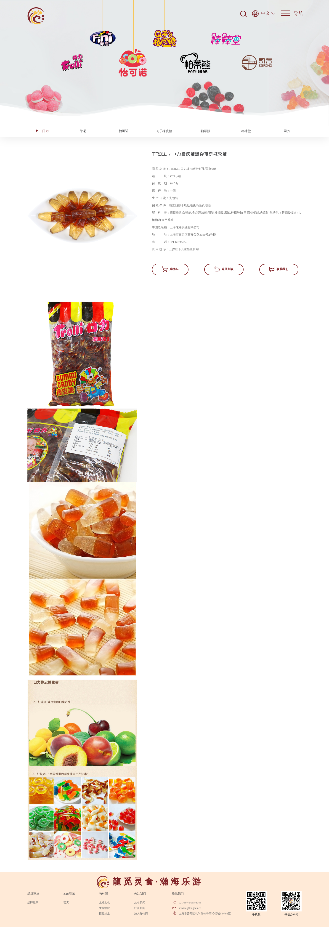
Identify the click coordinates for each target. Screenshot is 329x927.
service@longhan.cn (190, 908)
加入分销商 (141, 913)
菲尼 (83, 131)
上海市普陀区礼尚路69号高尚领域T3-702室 (205, 913)
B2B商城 (69, 893)
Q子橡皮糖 (164, 131)
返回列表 (223, 268)
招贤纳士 (104, 913)
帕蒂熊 (205, 131)
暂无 (66, 902)
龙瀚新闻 (139, 902)
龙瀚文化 (104, 902)
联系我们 (278, 269)
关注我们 (140, 893)
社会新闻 (139, 908)
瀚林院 (103, 893)
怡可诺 (123, 131)
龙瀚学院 (104, 908)
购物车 (170, 269)
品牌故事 (32, 902)
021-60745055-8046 (190, 902)
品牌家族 (33, 893)
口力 (42, 131)
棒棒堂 (246, 131)
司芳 (287, 131)
